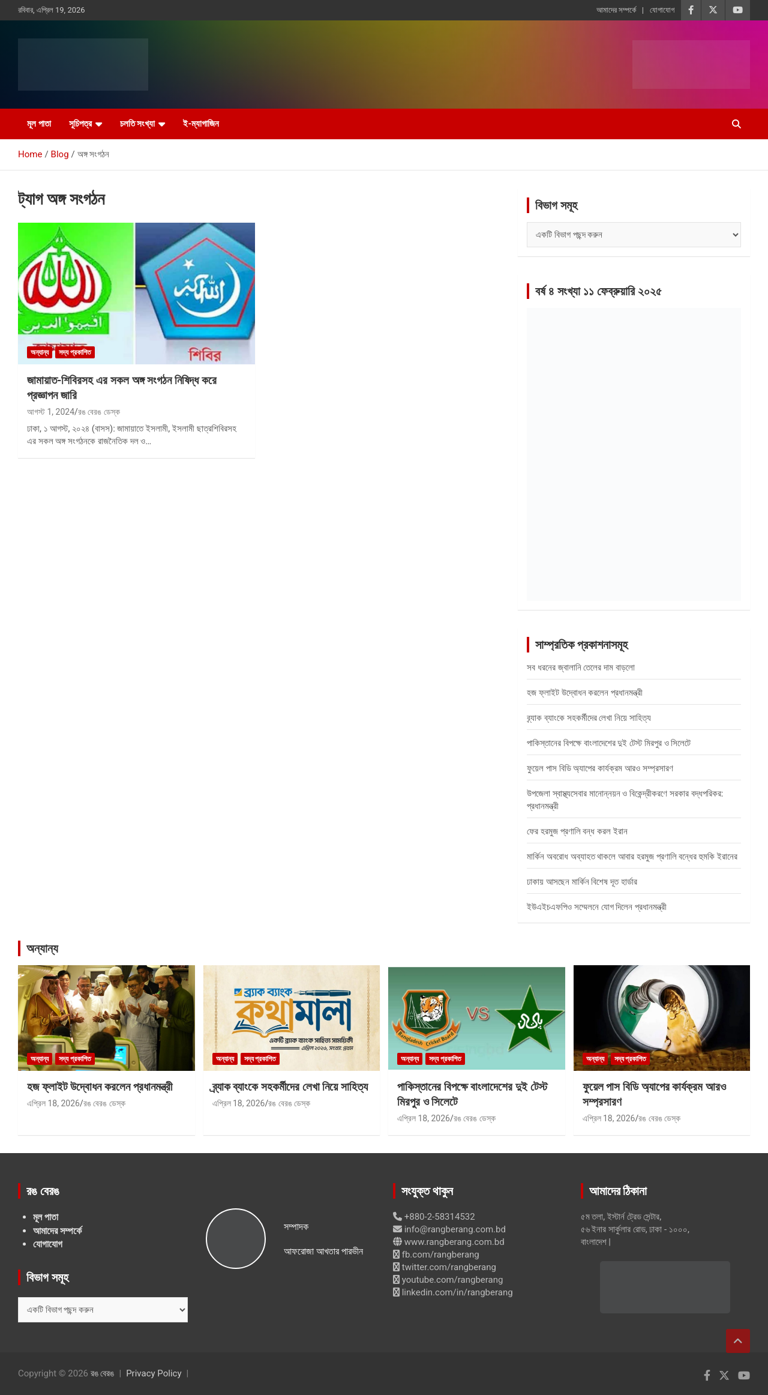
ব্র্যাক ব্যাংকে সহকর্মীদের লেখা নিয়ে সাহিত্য (589, 718)
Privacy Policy (153, 1373)
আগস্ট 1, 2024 (50, 412)
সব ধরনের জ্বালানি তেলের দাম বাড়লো (581, 667)
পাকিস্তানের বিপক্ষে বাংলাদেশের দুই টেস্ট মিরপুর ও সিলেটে (609, 743)
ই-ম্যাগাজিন (201, 123)
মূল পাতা (39, 123)
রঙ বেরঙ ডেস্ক (99, 412)
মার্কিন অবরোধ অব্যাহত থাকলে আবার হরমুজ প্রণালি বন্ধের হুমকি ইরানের (632, 856)
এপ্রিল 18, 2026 (53, 1103)
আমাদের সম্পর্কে (616, 9)
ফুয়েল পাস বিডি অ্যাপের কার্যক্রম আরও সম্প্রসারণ (600, 768)
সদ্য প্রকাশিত (75, 352)
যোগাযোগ (662, 9)
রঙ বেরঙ (103, 1373)
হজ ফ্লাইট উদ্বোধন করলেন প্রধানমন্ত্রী (585, 692)
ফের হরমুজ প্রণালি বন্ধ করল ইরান (577, 831)
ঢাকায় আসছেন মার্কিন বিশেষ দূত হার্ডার (582, 881)
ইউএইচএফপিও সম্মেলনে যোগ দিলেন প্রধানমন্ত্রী (597, 907)
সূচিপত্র (80, 123)
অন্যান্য (40, 352)
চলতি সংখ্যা (137, 123)
